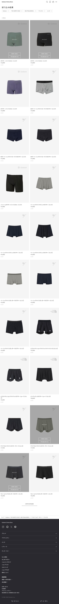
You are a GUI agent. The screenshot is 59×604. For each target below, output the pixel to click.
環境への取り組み (7, 579)
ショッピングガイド (6, 562)
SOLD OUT (14, 39)
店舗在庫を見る (15, 56)
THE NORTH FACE (15, 11)
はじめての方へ (6, 559)
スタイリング (5, 567)
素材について (5, 572)
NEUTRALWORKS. (29, 11)
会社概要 (5, 582)
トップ (2, 517)
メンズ (48, 11)
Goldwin (5, 11)
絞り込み (15, 601)
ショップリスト (5, 564)
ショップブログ (5, 570)
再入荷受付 (15, 53)
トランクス (40, 11)
